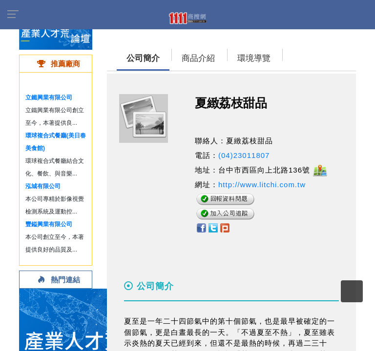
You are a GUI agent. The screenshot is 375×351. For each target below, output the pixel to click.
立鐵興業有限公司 (48, 97)
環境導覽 (254, 58)
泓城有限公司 (43, 186)
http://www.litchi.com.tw (262, 184)
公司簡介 (143, 58)
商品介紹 (198, 58)
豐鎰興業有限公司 (48, 224)
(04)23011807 (244, 155)
